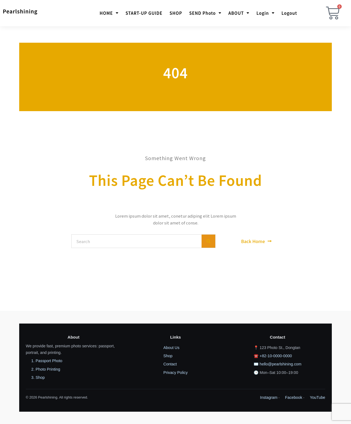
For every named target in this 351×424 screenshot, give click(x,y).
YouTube (317, 397)
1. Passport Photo (46, 361)
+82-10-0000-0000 (276, 356)
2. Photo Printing (45, 369)
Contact (170, 364)
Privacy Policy (175, 372)
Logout (289, 13)
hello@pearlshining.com (280, 364)
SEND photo (205, 13)
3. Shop (38, 377)
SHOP (175, 13)
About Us (171, 347)
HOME (109, 13)
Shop (167, 356)
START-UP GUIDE (144, 13)
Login (265, 13)
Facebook (293, 397)
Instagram (268, 397)
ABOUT (238, 13)
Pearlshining (20, 11)
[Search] (208, 241)
